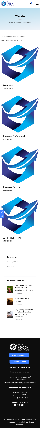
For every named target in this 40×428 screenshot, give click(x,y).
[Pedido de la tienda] (14, 36)
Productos (10, 266)
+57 (20, 380)
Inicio (11, 22)
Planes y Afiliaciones (14, 262)
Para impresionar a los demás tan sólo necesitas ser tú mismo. (24, 287)
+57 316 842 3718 (23, 377)
